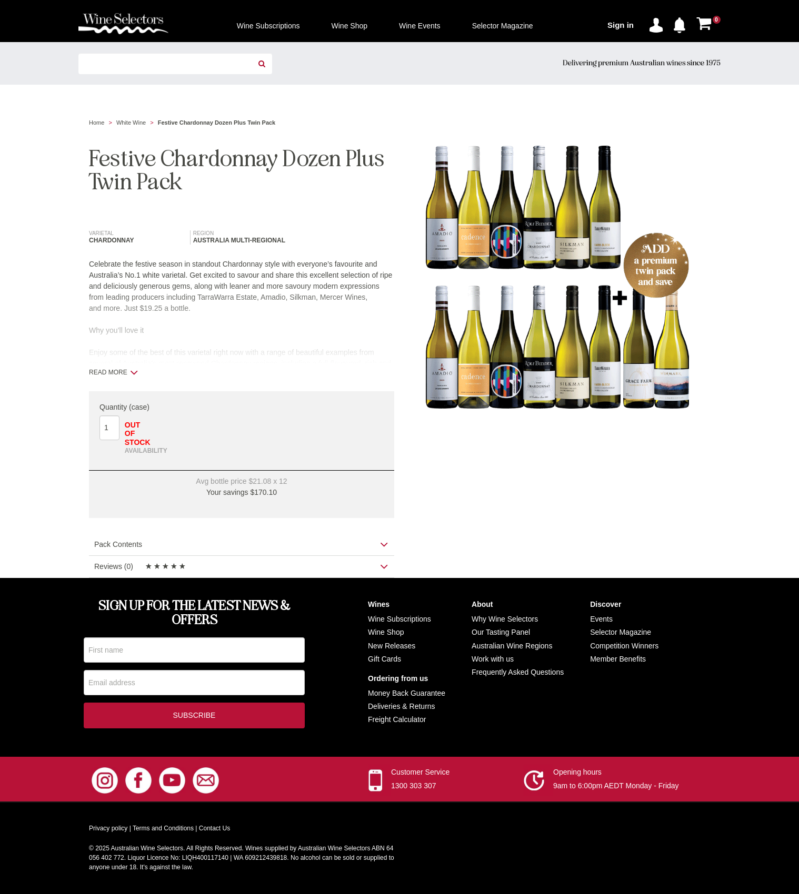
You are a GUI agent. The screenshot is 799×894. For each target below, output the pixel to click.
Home (96, 122)
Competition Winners (624, 646)
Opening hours (577, 773)
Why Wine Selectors (505, 619)
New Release (390, 646)
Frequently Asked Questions (518, 672)
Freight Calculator (397, 719)
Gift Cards (384, 659)
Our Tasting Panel (501, 632)
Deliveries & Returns (401, 706)
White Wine (131, 122)
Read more (113, 372)
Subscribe (194, 716)
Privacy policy (108, 829)
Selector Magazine (620, 632)
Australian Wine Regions (512, 646)
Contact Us (214, 829)
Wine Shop (386, 632)
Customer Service (420, 773)
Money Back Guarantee (406, 693)
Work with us (493, 659)
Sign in (620, 25)
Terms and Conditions (163, 829)
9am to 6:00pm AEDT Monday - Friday (616, 787)
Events (601, 619)
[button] (682, 23)
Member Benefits (618, 659)
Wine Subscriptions (399, 619)
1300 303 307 (413, 787)
